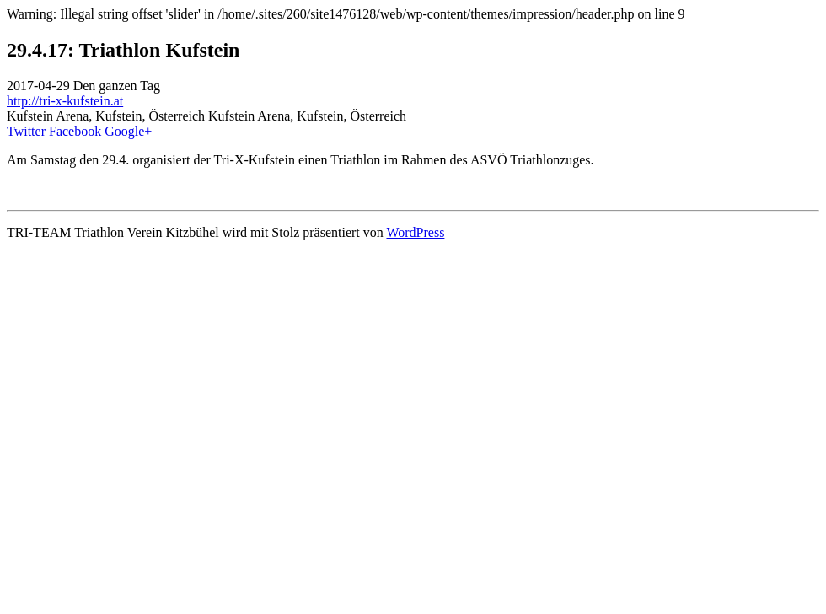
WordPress (415, 232)
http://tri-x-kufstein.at (65, 101)
